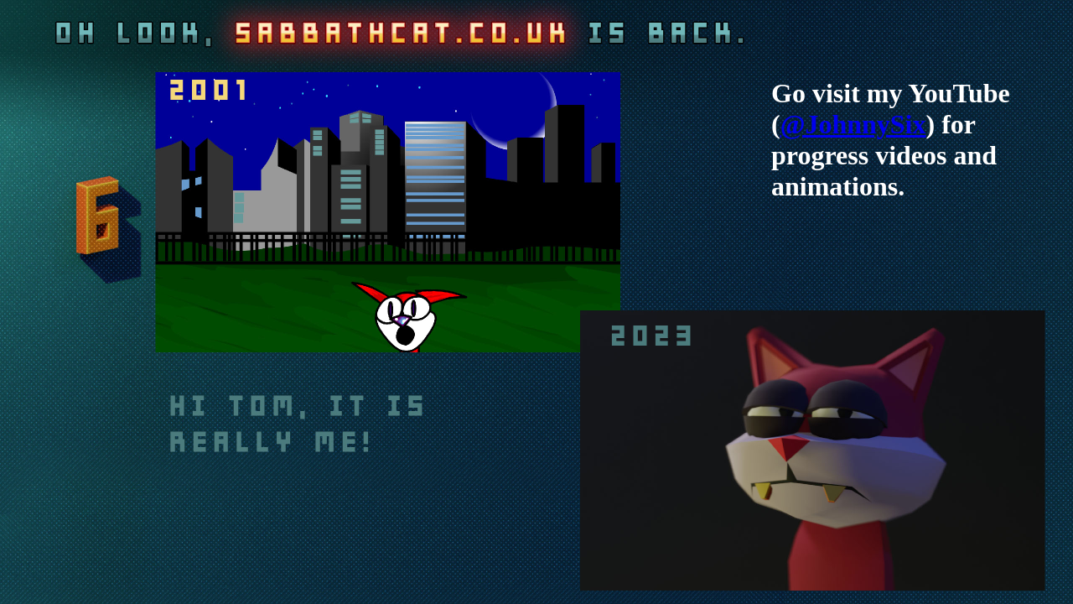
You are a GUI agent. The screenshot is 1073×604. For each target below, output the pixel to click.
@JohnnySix (853, 124)
